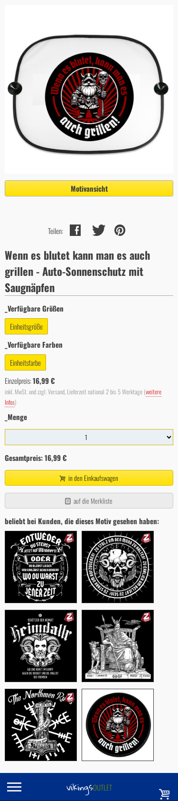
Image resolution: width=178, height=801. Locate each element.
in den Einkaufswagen (87, 478)
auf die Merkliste (88, 501)
